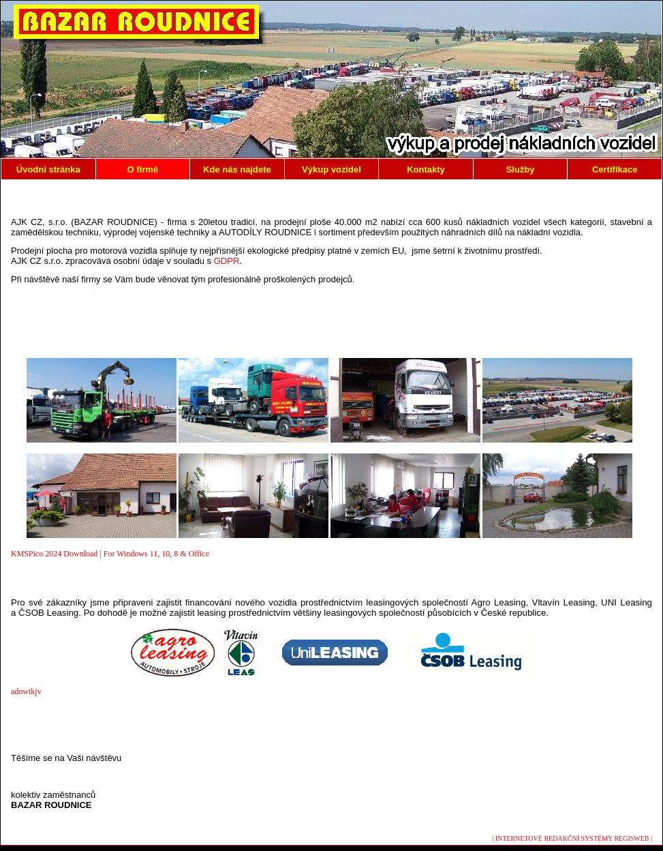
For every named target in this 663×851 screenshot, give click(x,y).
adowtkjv (26, 691)
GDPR (227, 261)
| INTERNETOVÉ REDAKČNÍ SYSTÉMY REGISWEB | (572, 838)
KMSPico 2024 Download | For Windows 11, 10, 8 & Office (110, 553)
